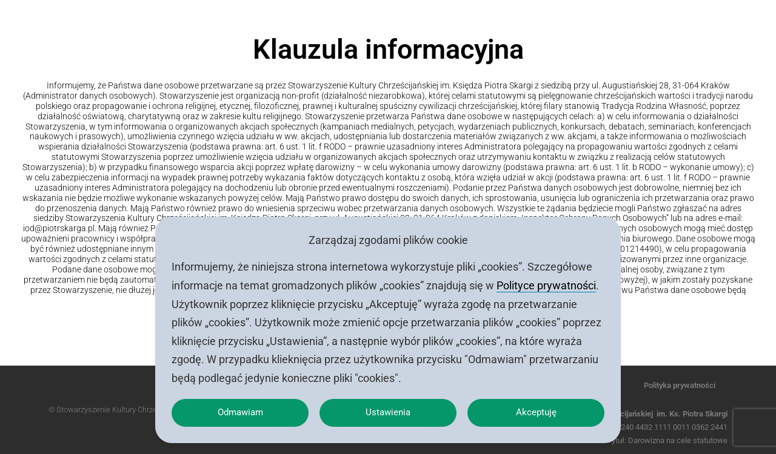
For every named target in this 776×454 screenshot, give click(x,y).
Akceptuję (536, 410)
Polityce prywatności (546, 280)
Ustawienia (388, 410)
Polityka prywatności (679, 385)
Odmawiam (240, 410)
